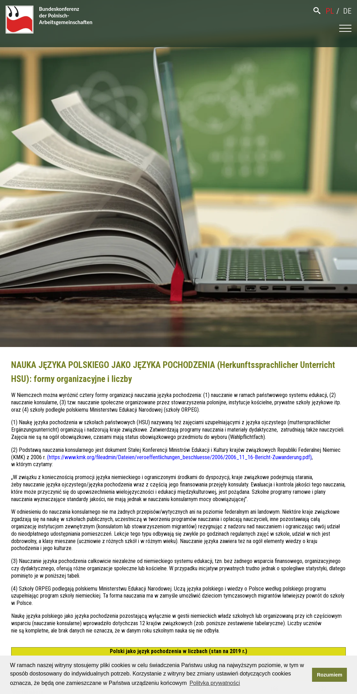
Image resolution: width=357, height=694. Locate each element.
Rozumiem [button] (329, 675)
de (347, 11)
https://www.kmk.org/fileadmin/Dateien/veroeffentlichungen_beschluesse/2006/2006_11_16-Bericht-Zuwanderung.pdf (179, 457)
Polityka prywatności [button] (214, 683)
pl (330, 11)
